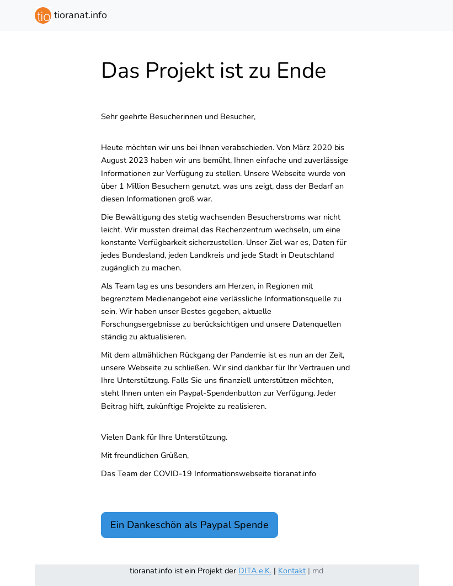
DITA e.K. (254, 570)
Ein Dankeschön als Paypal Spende (189, 524)
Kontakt (292, 570)
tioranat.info (71, 15)
